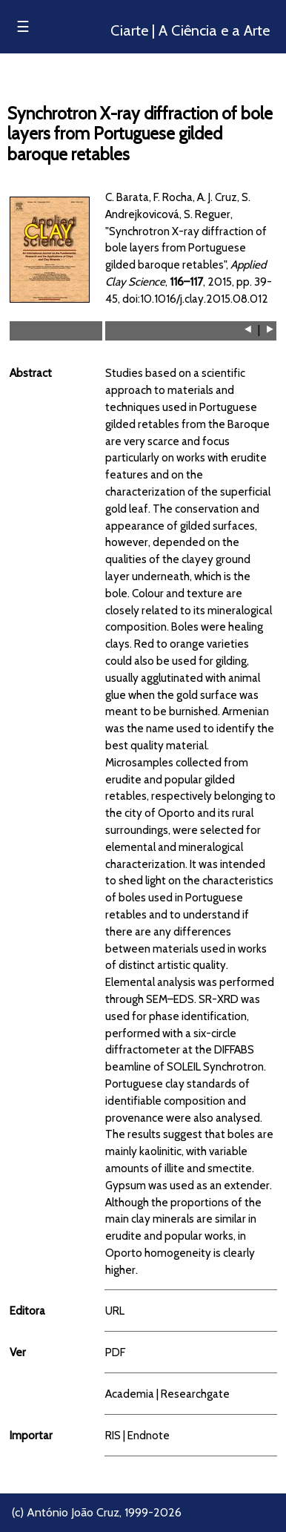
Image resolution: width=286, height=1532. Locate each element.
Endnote (148, 1435)
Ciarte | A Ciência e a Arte (190, 30)
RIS (113, 1435)
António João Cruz (73, 1512)
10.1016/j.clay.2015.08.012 (204, 299)
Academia (129, 1394)
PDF (115, 1352)
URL (114, 1310)
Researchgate (195, 1394)
